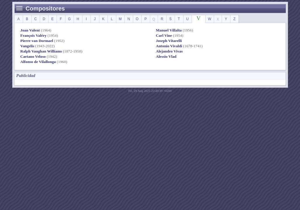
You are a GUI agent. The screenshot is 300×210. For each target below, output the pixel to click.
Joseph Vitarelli (169, 40)
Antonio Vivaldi (169, 46)
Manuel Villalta (169, 30)
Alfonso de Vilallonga (38, 62)
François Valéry (33, 35)
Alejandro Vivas (169, 51)
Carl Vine (164, 35)
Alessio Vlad (166, 56)
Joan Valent (30, 30)
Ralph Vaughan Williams (41, 51)
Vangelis (27, 46)
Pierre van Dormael (36, 40)
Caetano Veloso (33, 56)
